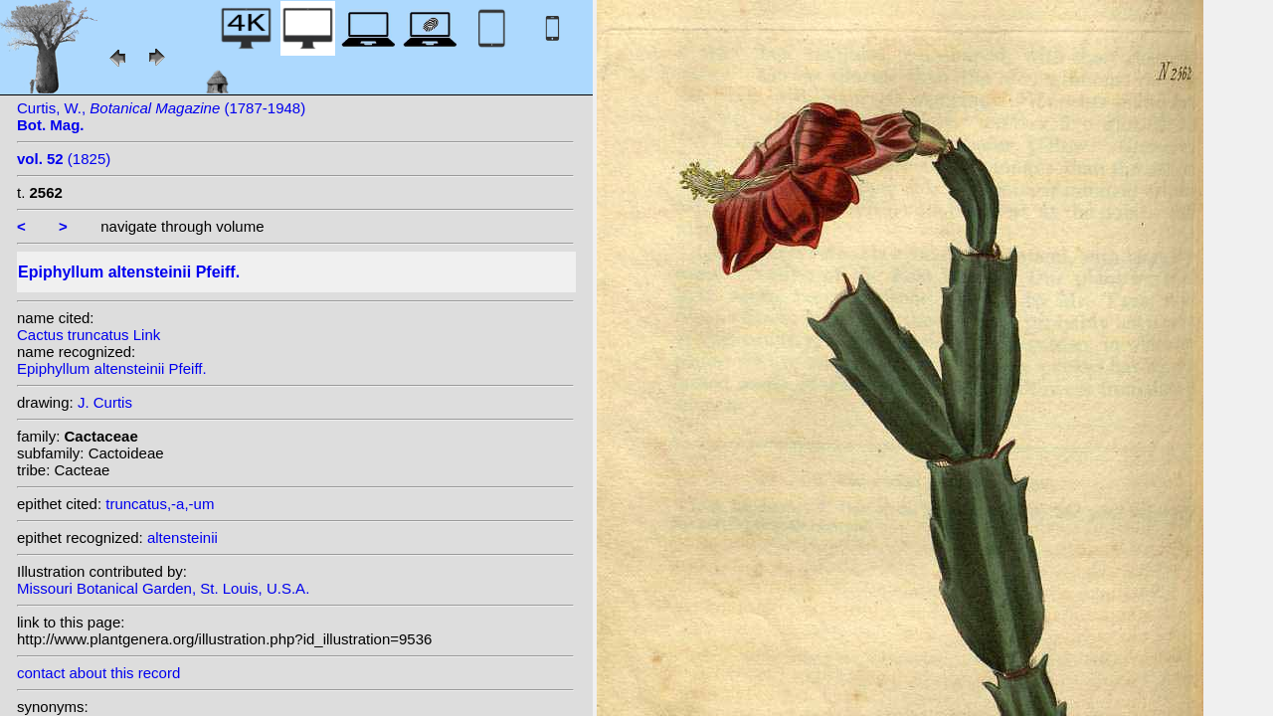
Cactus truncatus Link (88, 334)
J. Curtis (105, 402)
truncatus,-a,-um (159, 503)
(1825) (63, 158)
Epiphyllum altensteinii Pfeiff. (112, 368)
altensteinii (182, 537)
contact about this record (98, 672)
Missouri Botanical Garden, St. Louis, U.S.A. (163, 588)
